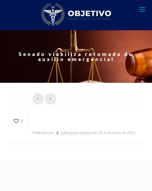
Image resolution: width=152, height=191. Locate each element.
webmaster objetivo (76, 133)
